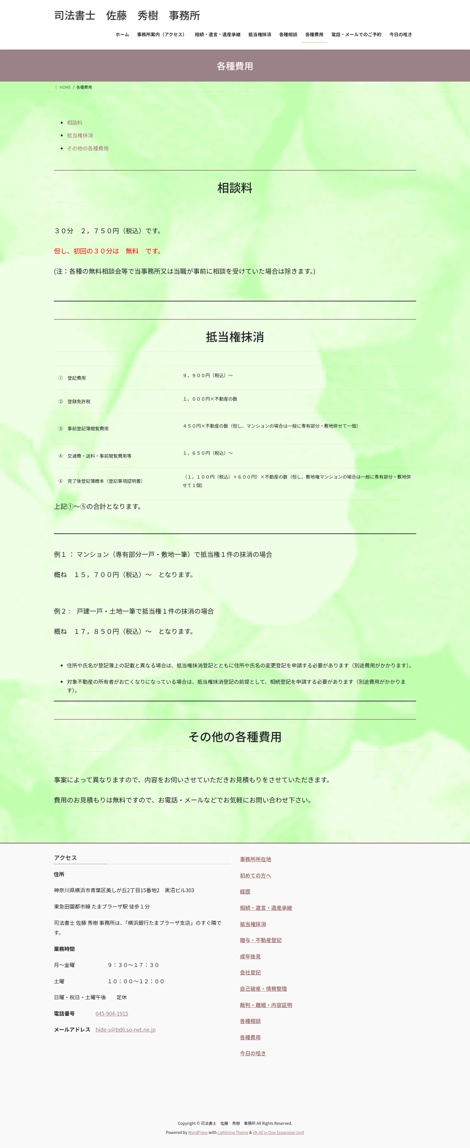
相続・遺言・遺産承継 (266, 907)
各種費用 (250, 1037)
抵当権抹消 (80, 135)
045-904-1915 (112, 1013)
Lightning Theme (232, 1132)
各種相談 (250, 1021)
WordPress (198, 1132)
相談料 (75, 122)
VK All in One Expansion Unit (278, 1132)
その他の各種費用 (88, 148)
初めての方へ (255, 875)
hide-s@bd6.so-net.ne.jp (126, 1029)
